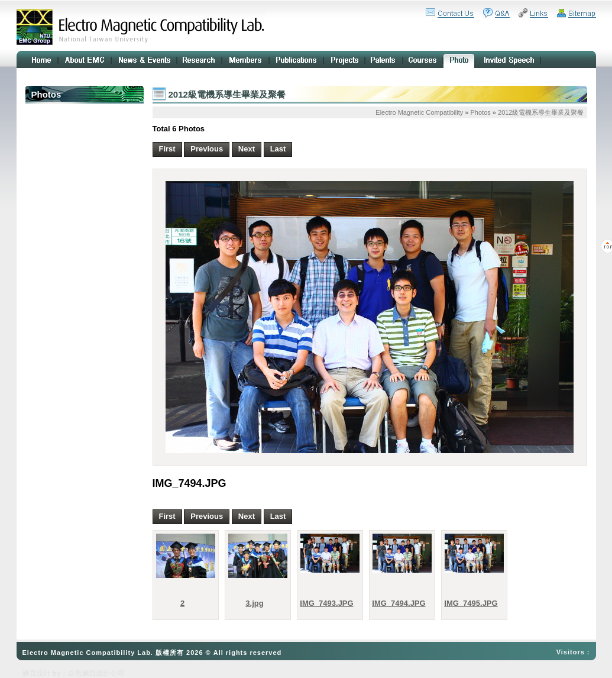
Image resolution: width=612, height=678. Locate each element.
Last (278, 148)
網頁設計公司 (103, 673)
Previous (206, 148)
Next (246, 148)
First (167, 148)
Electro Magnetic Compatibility (419, 112)
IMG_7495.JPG (470, 603)
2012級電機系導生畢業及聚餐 (541, 112)
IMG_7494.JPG (398, 603)
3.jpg (254, 603)
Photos (481, 112)
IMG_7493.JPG (326, 603)
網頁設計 (36, 673)
